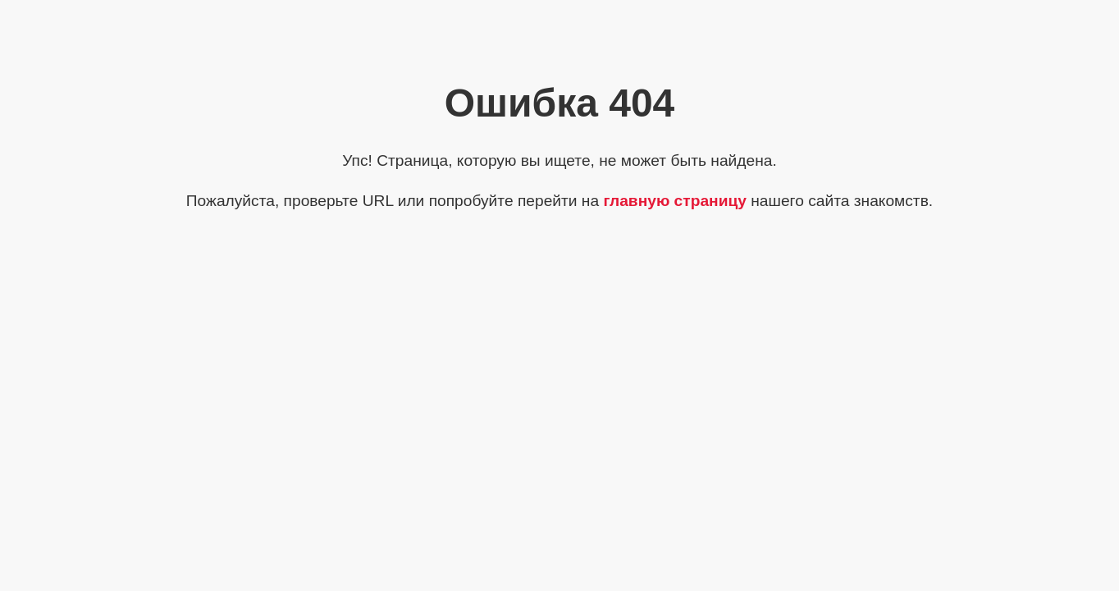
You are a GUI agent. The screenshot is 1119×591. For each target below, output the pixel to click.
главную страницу (674, 200)
